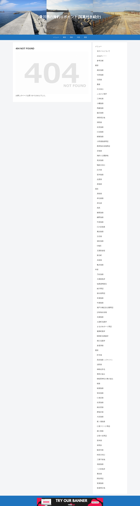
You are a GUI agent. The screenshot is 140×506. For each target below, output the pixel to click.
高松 (96, 189)
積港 (98, 383)
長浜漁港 (100, 160)
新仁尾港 (100, 431)
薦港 (98, 84)
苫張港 (99, 151)
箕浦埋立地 (101, 488)
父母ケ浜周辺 (102, 436)
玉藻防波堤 (101, 251)
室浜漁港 (100, 393)
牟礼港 (99, 203)
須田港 (99, 364)
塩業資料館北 (102, 284)
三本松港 (100, 99)
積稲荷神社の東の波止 (105, 379)
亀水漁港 (100, 265)
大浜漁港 (100, 417)
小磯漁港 (100, 103)
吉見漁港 (100, 127)
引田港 (99, 80)
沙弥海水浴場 (102, 312)
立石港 (99, 236)
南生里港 (100, 407)
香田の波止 (101, 374)
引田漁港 (100, 75)
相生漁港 (100, 70)
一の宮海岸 (101, 469)
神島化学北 (101, 369)
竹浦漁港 (100, 303)
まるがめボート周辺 (104, 326)
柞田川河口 (101, 455)
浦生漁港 (100, 241)
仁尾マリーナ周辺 (103, 426)
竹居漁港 (100, 222)
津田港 (99, 122)
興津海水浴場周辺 (103, 146)
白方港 (99, 170)
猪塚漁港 (100, 136)
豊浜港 (99, 474)
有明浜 (99, 445)
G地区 (99, 246)
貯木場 (99, 355)
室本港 (99, 440)
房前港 (99, 193)
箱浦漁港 (100, 388)
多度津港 (100, 345)
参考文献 (100, 61)
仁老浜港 (100, 398)
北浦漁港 (100, 317)
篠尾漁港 (100, 213)
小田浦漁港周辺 (102, 141)
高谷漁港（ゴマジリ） (105, 360)
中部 (96, 269)
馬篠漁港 (100, 108)
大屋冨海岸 (101, 279)
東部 (96, 65)
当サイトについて (103, 51)
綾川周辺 (100, 288)
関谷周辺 (100, 478)
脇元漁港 (100, 113)
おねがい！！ (102, 56)
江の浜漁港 (101, 227)
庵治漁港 (100, 231)
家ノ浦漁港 (101, 421)
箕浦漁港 (100, 483)
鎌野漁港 (100, 217)
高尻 (98, 208)
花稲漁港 (100, 464)
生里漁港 (100, 402)
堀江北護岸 (101, 341)
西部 (96, 350)
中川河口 (100, 89)
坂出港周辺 (101, 293)
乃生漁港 (100, 274)
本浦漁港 (100, 298)
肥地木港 (100, 412)
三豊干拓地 (101, 459)
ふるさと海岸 (102, 94)
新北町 (99, 255)
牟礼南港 (100, 198)
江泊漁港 (100, 132)
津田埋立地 (101, 118)
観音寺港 (100, 450)
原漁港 (99, 184)
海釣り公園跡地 (102, 156)
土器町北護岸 (102, 322)
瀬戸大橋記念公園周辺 (105, 307)
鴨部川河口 (101, 165)
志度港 (99, 179)
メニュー (98, 46)
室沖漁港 (100, 175)
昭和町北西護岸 (102, 336)
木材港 (99, 260)
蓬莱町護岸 (101, 331)
